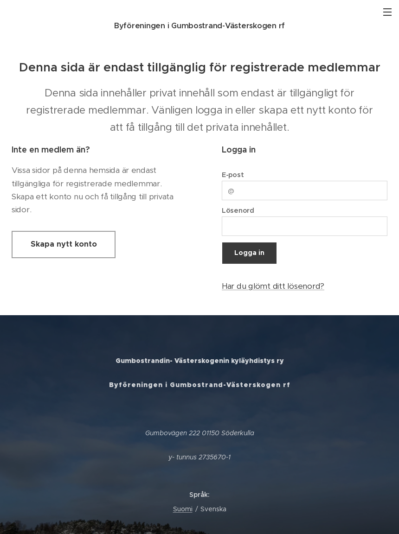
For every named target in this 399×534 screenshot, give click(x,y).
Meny (387, 12)
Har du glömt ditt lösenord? (273, 286)
